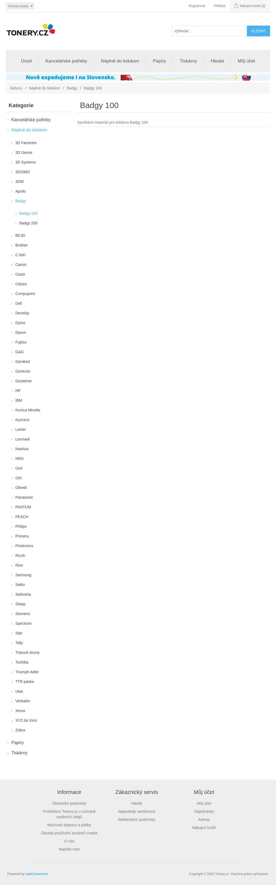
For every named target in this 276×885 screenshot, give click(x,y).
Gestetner (23, 381)
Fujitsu (20, 342)
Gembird (22, 361)
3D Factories (26, 143)
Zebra (20, 730)
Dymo (20, 323)
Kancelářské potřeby (66, 61)
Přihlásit (219, 6)
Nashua (21, 449)
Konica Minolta (27, 410)
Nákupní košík (204, 827)
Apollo (20, 191)
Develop (22, 313)
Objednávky (204, 811)
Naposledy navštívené (136, 811)
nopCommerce (36, 874)
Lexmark (22, 439)
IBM (18, 400)
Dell (18, 303)
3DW (19, 181)
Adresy (204, 819)
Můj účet (246, 61)
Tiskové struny (27, 652)
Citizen (21, 284)
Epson (20, 332)
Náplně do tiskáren (120, 61)
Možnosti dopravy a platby (69, 825)
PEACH (21, 517)
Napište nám (69, 849)
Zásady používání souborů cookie (69, 833)
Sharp (20, 604)
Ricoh (20, 555)
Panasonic (24, 497)
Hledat (217, 61)
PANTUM (23, 507)
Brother (21, 245)
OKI (18, 478)
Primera (22, 536)
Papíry (159, 61)
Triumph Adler (27, 672)
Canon (20, 264)
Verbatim (22, 701)
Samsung (23, 575)
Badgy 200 (28, 223)
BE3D (20, 235)
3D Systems (25, 162)
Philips (20, 526)
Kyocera (22, 420)
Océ (18, 468)
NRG (19, 458)
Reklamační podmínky (137, 819)
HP (17, 390)
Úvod (26, 61)
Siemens (22, 614)
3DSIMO (22, 172)
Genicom (22, 371)
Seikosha (23, 594)
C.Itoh (20, 255)
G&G (19, 352)
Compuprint (25, 293)
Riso (19, 565)
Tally (19, 643)
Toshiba (21, 662)
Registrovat (197, 6)
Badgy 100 (28, 213)
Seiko (20, 584)
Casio (20, 274)
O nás (69, 841)
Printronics (24, 546)
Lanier (20, 429)
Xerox (20, 711)
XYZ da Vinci (26, 720)
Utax (19, 691)
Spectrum (23, 623)
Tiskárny (188, 61)
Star (18, 633)
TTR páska (24, 681)
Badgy (72, 88)
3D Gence (23, 152)
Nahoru (16, 88)
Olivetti (21, 487)
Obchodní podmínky (69, 803)
